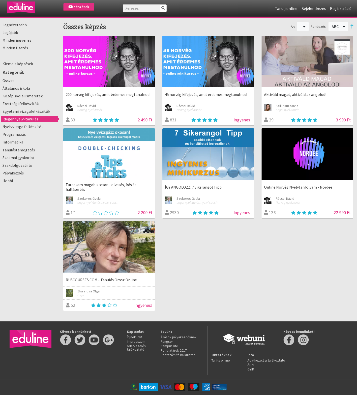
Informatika (12, 142)
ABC (338, 26)
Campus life (169, 346)
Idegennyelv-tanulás (20, 118)
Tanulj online (286, 8)
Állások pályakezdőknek (179, 337)
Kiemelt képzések (17, 63)
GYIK (250, 369)
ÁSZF (251, 365)
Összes (8, 80)
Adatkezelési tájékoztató (137, 348)
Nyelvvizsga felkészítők (22, 126)
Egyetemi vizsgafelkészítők (26, 111)
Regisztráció (341, 8)
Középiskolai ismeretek (22, 95)
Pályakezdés (13, 172)
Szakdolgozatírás (17, 165)
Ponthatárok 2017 (174, 350)
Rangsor (167, 341)
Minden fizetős (15, 47)
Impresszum (136, 341)
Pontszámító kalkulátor (178, 355)
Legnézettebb (14, 24)
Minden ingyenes (16, 40)
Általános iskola (16, 88)
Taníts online (220, 360)
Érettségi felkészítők (20, 103)
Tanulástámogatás (18, 149)
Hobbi (7, 180)
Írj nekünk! (134, 337)
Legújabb (10, 32)
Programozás (14, 134)
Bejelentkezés (313, 8)
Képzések (78, 6)
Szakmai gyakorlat (18, 157)
